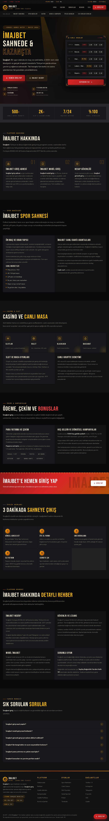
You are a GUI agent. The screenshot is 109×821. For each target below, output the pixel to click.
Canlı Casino (66, 786)
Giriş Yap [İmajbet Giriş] (100, 816)
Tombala (64, 801)
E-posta (88, 794)
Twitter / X (89, 782)
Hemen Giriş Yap (14, 78)
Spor (54, 7)
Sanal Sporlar (66, 794)
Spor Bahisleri (33, 14)
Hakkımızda (41, 782)
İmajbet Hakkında (18, 14)
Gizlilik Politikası (42, 798)
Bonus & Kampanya (55, 14)
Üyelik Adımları (69, 14)
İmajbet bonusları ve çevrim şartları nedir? (54, 758)
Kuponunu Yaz (85, 82)
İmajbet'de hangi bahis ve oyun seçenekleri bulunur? (54, 744)
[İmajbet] (17, 779)
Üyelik (88, 801)
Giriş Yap (99, 7)
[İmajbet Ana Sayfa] (17, 7)
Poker (64, 798)
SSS (89, 7)
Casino (62, 7)
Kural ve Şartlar (42, 801)
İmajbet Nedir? (36, 78)
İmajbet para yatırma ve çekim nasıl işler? (54, 751)
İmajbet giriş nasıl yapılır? (54, 724)
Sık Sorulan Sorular (84, 14)
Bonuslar (72, 7)
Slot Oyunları (66, 790)
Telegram (89, 790)
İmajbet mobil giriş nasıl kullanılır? (54, 731)
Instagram (89, 786)
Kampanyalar (41, 794)
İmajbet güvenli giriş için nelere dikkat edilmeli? (54, 737)
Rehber (81, 7)
